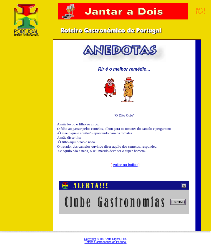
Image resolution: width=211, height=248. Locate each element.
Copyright (90, 238)
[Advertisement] (26, 133)
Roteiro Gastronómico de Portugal (105, 242)
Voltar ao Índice (125, 165)
